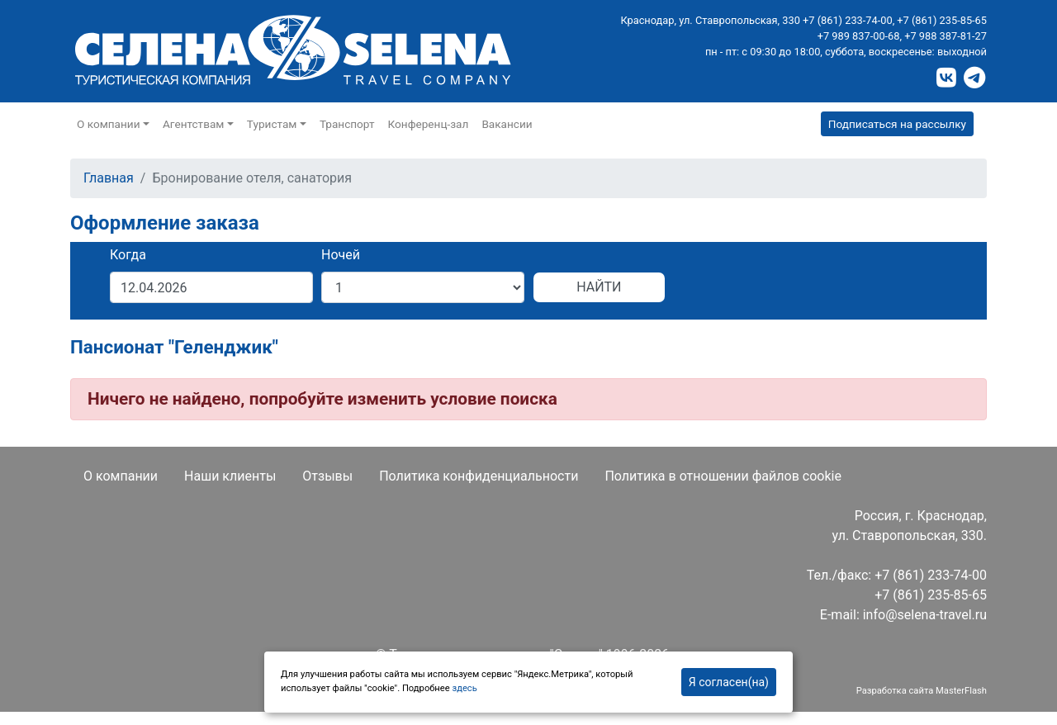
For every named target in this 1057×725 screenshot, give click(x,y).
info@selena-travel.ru (925, 615)
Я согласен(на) (729, 682)
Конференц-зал (428, 123)
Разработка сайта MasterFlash (921, 690)
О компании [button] (108, 123)
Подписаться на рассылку (897, 123)
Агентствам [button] (193, 123)
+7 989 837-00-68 (859, 36)
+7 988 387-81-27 (945, 36)
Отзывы (327, 476)
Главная (108, 178)
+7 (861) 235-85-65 (942, 20)
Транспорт (347, 123)
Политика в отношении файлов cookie (722, 476)
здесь (464, 688)
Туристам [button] (272, 123)
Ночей (340, 255)
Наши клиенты (230, 476)
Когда (128, 255)
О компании (120, 476)
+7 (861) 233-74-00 (848, 20)
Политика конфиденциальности (478, 476)
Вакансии (506, 123)
